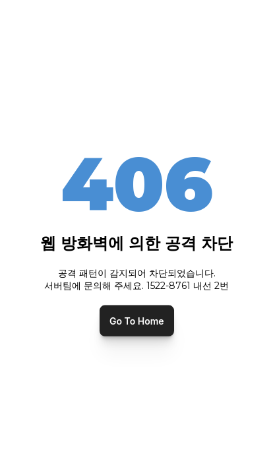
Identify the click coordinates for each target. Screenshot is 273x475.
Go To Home (136, 320)
